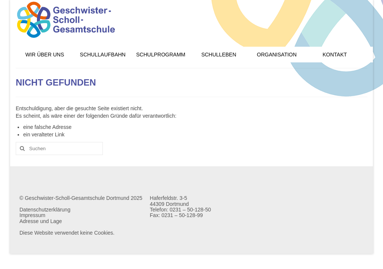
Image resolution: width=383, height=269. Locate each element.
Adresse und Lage (40, 221)
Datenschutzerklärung (44, 210)
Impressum (32, 215)
